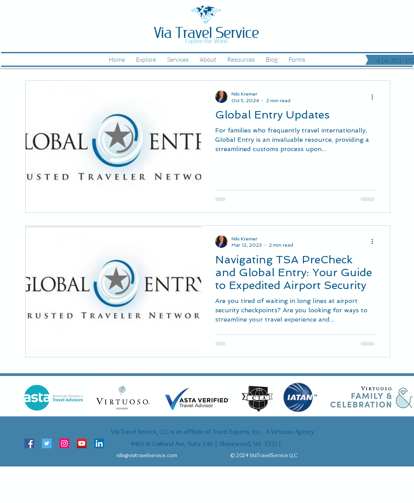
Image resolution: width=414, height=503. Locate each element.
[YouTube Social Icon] (82, 443)
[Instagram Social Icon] (64, 443)
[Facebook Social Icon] (29, 443)
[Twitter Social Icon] (47, 443)
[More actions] (374, 96)
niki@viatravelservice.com (147, 455)
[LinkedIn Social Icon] (99, 443)
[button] (297, 59)
